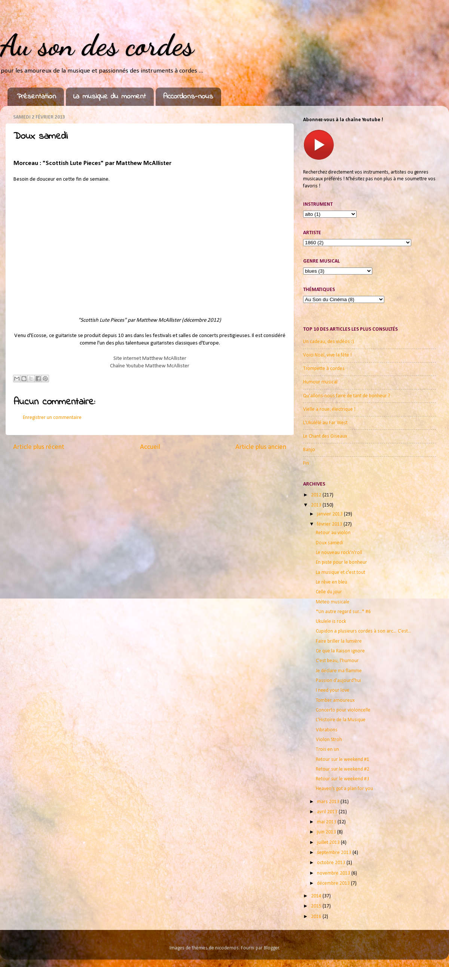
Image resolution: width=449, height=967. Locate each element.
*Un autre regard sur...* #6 (343, 611)
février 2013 (330, 524)
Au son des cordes (97, 45)
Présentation (36, 96)
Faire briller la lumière (339, 641)
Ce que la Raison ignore (340, 651)
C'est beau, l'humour (337, 660)
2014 (317, 896)
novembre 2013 (334, 873)
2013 (317, 505)
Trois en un (327, 749)
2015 (317, 906)
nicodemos (227, 948)
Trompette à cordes (324, 368)
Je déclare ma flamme (339, 670)
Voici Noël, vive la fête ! (327, 355)
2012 (317, 495)
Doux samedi (329, 543)
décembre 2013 (334, 883)
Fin (306, 463)
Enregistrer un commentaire (52, 417)
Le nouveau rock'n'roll (339, 552)
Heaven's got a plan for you (344, 788)
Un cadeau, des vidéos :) (328, 341)
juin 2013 (327, 832)
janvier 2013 (330, 514)
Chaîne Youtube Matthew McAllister (149, 366)
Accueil (150, 447)
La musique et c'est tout (340, 572)
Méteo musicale (332, 602)
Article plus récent (38, 447)
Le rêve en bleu (331, 582)
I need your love (332, 690)
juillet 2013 (329, 842)
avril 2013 (328, 812)
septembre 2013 (334, 852)
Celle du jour (329, 592)
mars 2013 (328, 801)
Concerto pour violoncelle (343, 710)
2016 (317, 916)
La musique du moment (109, 96)
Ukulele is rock (331, 621)
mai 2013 (327, 822)
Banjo (309, 449)
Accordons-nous (188, 96)
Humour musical (320, 382)
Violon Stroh (329, 739)
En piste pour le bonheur (341, 562)
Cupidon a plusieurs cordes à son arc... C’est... (363, 631)
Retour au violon (333, 532)
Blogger (271, 948)
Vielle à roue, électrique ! (329, 409)
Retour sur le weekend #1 (342, 759)
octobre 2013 (331, 862)
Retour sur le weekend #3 (342, 779)
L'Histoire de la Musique (341, 719)
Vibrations (326, 730)
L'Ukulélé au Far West (325, 422)
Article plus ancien (260, 447)
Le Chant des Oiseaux (325, 436)
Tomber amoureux (335, 700)
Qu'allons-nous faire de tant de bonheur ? (346, 396)
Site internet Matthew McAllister (149, 358)
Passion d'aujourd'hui (338, 680)
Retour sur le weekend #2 (342, 769)
